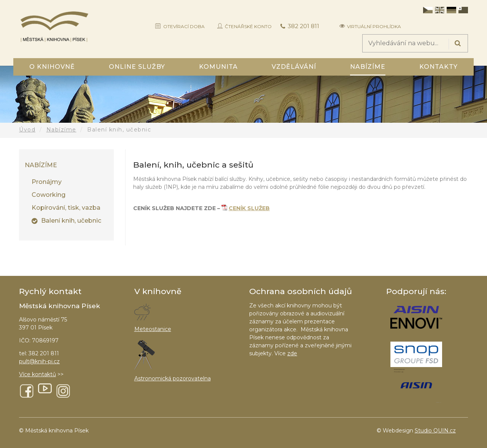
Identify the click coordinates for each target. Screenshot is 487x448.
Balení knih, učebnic (71, 220)
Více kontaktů (37, 374)
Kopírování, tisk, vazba (66, 207)
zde (292, 353)
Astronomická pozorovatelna (172, 378)
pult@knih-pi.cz (39, 361)
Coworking (48, 194)
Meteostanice (152, 329)
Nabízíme (367, 66)
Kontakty (438, 66)
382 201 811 (303, 26)
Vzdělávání (294, 66)
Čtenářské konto (248, 26)
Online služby (137, 66)
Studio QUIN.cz (435, 430)
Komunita (218, 66)
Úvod (27, 129)
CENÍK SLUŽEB (249, 208)
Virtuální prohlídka (374, 26)
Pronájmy (47, 181)
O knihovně (52, 66)
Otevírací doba (184, 26)
